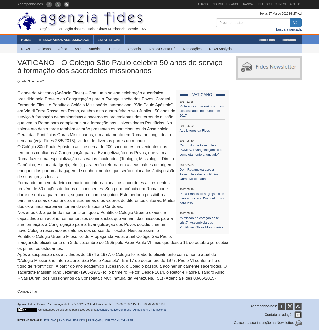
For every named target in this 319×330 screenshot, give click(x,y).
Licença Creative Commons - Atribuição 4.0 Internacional (131, 309)
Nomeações (192, 49)
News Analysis (220, 49)
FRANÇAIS (248, 4)
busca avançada (289, 29)
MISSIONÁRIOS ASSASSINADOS (64, 40)
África (62, 49)
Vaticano (44, 49)
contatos (289, 40)
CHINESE (281, 4)
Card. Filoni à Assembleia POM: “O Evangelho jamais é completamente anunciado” (201, 149)
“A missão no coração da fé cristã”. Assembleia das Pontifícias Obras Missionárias (201, 222)
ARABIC (295, 4)
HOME (26, 40)
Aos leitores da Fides (195, 130)
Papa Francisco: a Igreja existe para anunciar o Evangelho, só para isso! (202, 198)
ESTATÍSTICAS (108, 40)
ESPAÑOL (232, 4)
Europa (114, 49)
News (25, 49)
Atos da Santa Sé (161, 49)
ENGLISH (217, 4)
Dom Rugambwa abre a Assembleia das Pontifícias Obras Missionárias (199, 174)
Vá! (295, 23)
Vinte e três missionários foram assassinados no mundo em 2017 (202, 110)
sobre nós (267, 40)
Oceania (134, 49)
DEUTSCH (265, 4)
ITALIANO (202, 4)
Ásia (78, 49)
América (95, 49)
